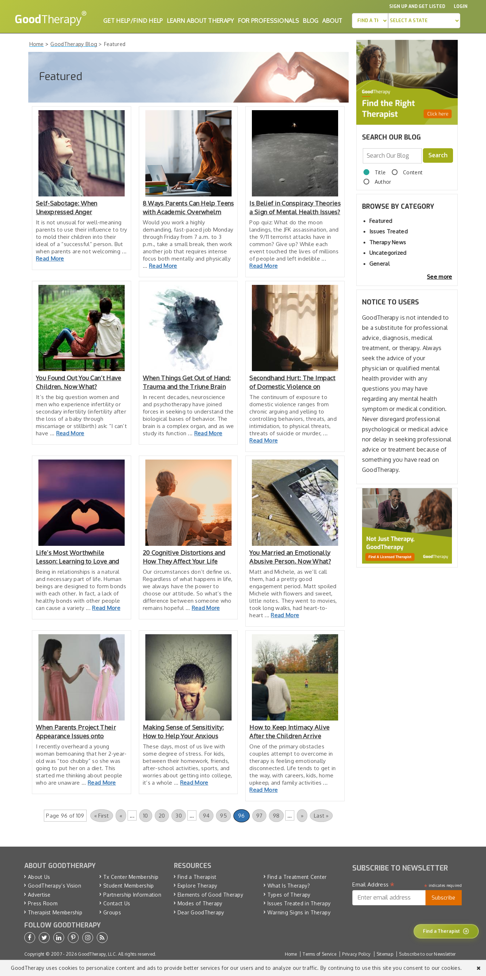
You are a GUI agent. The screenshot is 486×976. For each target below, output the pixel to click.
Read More (50, 258)
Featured (380, 220)
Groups (112, 912)
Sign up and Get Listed (417, 6)
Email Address (373, 884)
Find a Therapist (197, 877)
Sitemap (385, 954)
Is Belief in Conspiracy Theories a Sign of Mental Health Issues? (295, 207)
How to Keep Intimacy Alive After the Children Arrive (289, 731)
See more (439, 276)
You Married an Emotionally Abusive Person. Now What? (290, 557)
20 (162, 815)
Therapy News (387, 242)
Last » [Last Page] (321, 815)
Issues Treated (388, 231)
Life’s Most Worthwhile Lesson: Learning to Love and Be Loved (77, 557)
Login (461, 6)
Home (291, 954)
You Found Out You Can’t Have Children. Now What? (78, 382)
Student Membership (128, 885)
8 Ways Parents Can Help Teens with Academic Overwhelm (188, 207)
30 (178, 815)
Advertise (39, 895)
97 (259, 815)
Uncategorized (388, 252)
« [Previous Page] (121, 815)
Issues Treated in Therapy (299, 903)
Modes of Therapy (200, 903)
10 (145, 815)
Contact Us (116, 903)
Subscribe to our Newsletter (427, 954)
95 (223, 815)
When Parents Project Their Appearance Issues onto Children (76, 731)
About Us (39, 877)
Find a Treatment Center (297, 877)
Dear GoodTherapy (201, 912)
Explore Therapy (197, 885)
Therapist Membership (55, 912)
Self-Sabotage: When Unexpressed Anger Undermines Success (66, 207)
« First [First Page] (101, 815)
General (379, 263)
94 (206, 815)
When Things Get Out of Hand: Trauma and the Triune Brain (186, 382)
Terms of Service (319, 954)
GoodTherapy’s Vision (54, 885)
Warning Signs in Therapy (299, 912)
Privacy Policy (356, 954)
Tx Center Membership (130, 877)
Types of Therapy (289, 895)
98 (276, 815)
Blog (310, 20)
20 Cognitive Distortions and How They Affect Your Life (184, 557)
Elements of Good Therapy (210, 895)
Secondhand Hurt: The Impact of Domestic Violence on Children (292, 382)
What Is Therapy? (288, 885)
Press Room (43, 903)
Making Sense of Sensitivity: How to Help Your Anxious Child (183, 731)
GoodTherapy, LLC (97, 954)
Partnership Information (132, 895)
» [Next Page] (302, 815)
